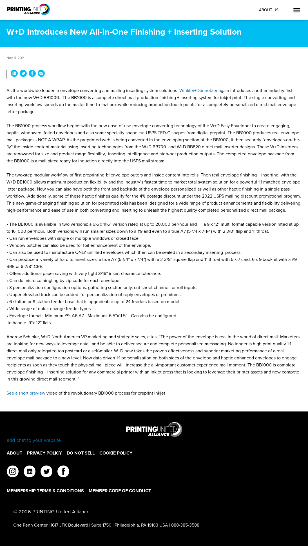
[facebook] (63, 472)
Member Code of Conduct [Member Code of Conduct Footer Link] (120, 490)
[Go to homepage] (154, 433)
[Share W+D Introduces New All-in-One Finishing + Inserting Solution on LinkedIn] (14, 74)
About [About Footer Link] (14, 453)
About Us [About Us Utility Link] (268, 10)
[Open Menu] (296, 10)
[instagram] (13, 472)
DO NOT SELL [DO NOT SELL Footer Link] (81, 453)
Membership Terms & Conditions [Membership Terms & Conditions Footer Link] (45, 490)
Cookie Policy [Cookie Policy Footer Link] (115, 453)
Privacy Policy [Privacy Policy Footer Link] (44, 453)
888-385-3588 (185, 525)
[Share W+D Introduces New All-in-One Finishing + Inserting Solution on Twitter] (23, 74)
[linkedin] (29, 472)
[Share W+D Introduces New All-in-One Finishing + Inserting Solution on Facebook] (32, 74)
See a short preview (25, 393)
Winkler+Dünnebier (198, 90)
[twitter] (46, 472)
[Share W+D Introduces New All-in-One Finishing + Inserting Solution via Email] (41, 74)
